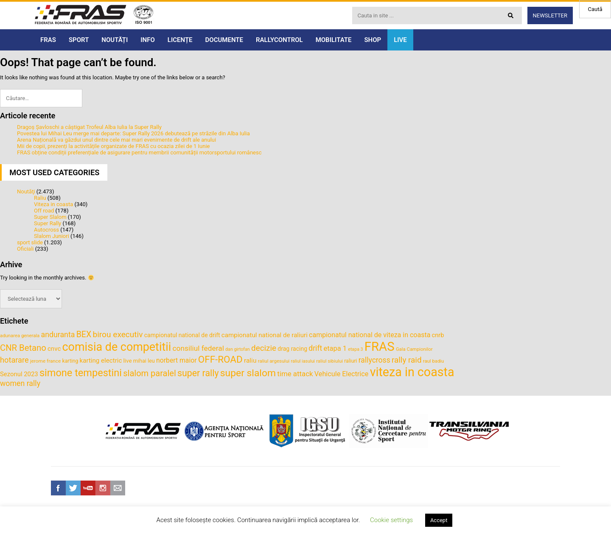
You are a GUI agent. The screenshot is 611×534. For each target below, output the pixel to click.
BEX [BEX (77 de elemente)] (84, 334)
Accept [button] (439, 520)
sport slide (30, 242)
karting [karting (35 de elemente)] (70, 361)
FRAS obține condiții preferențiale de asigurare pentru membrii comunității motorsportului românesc (139, 152)
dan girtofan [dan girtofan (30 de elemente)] (237, 349)
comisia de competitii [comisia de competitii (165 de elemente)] (116, 347)
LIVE (400, 40)
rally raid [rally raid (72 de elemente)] (407, 360)
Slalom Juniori (51, 236)
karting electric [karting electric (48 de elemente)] (101, 360)
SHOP (372, 40)
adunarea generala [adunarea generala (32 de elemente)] (19, 335)
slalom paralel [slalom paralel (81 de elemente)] (149, 373)
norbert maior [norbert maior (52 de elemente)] (176, 360)
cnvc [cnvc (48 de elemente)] (54, 348)
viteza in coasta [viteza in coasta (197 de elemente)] (412, 372)
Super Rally (47, 223)
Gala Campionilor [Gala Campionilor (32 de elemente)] (414, 349)
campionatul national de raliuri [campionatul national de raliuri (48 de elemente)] (264, 335)
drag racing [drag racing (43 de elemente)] (292, 348)
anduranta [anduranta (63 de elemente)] (58, 334)
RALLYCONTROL (279, 40)
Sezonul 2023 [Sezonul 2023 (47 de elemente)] (19, 374)
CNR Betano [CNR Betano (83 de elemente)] (23, 348)
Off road (44, 210)
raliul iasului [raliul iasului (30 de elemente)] (303, 361)
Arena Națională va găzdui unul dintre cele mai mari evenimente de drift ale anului (116, 140)
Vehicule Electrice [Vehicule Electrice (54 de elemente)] (341, 374)
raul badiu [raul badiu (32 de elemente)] (433, 361)
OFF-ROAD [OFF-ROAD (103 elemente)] (220, 359)
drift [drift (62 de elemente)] (315, 348)
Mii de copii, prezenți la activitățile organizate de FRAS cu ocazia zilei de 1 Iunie (113, 146)
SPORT (79, 40)
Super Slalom (50, 217)
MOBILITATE (334, 40)
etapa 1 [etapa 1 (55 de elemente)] (335, 348)
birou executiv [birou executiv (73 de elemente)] (117, 334)
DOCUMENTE (224, 40)
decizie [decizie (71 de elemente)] (263, 348)
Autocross (46, 229)
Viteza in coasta (53, 204)
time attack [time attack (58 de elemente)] (295, 373)
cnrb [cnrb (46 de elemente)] (438, 335)
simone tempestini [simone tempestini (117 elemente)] (80, 373)
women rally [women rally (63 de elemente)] (20, 383)
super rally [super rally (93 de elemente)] (198, 373)
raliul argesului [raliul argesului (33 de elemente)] (274, 361)
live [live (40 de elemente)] (127, 361)
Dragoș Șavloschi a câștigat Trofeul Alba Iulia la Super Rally (89, 127)
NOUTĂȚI (114, 40)
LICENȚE (180, 40)
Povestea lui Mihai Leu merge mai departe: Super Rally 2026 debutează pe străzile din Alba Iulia (133, 133)
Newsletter (550, 15)
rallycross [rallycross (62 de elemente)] (374, 360)
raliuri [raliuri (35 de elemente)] (350, 361)
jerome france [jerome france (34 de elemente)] (45, 361)
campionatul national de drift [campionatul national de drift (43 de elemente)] (182, 335)
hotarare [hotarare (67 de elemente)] (14, 359)
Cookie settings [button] (391, 520)
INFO (147, 40)
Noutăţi (26, 191)
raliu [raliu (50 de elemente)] (250, 360)
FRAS (48, 40)
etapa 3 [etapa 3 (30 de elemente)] (355, 349)
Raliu (40, 198)
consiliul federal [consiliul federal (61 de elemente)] (198, 348)
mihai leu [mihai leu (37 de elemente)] (144, 361)
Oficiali (25, 249)
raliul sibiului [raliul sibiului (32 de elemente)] (329, 361)
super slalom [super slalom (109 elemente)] (248, 373)
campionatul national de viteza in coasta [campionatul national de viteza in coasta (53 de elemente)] (369, 335)
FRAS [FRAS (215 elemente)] (379, 346)
